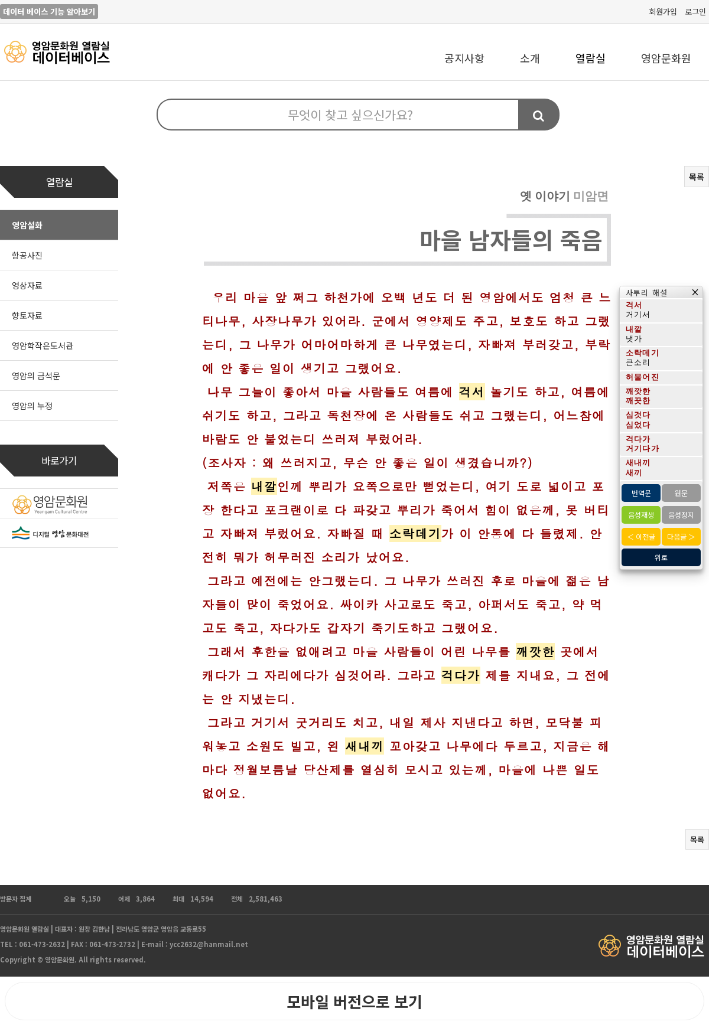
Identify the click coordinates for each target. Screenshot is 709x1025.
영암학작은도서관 (42, 345)
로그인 (695, 11)
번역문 (641, 493)
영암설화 (27, 225)
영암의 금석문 (36, 375)
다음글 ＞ (681, 536)
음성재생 (641, 515)
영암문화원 (666, 58)
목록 (696, 176)
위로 (661, 557)
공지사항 (464, 58)
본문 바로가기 (0, 0)
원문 (681, 493)
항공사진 (27, 255)
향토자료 (27, 315)
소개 (530, 58)
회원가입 (663, 11)
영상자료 (27, 285)
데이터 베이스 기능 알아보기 (49, 11)
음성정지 (681, 515)
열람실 (590, 58)
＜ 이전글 (641, 536)
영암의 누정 (32, 406)
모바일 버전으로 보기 (354, 1001)
